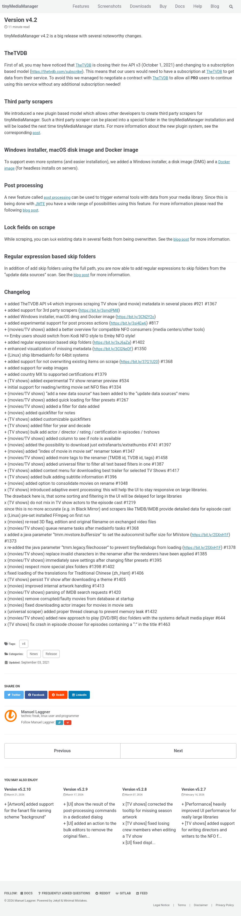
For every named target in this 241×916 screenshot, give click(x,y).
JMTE (40, 205)
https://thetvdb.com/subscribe (85, 73)
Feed (144, 893)
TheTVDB (84, 66)
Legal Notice (161, 905)
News (36, 662)
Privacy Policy (225, 905)
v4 (25, 652)
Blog (214, 6)
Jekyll (56, 900)
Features (80, 6)
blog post (32, 211)
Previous (62, 759)
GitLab (125, 893)
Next (178, 759)
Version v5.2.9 (77, 797)
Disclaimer (201, 905)
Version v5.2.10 (19, 797)
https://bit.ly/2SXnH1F (213, 536)
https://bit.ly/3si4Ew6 (131, 324)
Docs (179, 6)
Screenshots (109, 6)
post (37, 134)
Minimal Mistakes (75, 900)
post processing (59, 198)
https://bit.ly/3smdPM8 (102, 311)
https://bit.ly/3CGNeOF (115, 350)
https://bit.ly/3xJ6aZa (114, 343)
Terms (182, 905)
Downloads (139, 6)
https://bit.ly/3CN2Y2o (138, 318)
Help (197, 6)
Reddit (104, 893)
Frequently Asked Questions (64, 893)
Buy (162, 6)
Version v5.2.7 (195, 797)
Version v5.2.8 (136, 797)
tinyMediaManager (20, 6)
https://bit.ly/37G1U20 (142, 363)
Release (53, 662)
